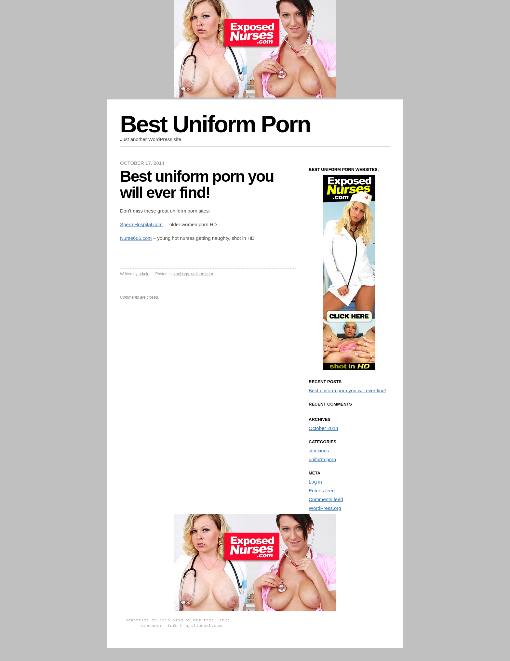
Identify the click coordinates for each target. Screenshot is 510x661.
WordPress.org (325, 508)
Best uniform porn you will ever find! (347, 390)
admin (144, 274)
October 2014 (323, 428)
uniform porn (202, 274)
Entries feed (322, 490)
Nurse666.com (136, 238)
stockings (181, 274)
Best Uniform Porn (215, 124)
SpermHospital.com (141, 224)
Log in (315, 482)
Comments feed (326, 499)
